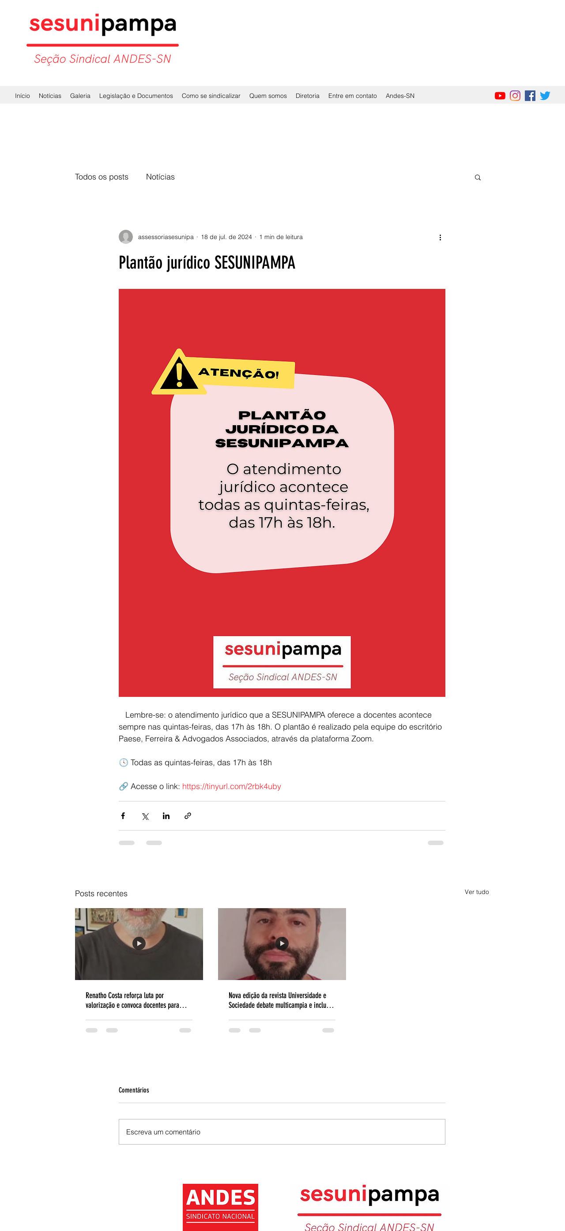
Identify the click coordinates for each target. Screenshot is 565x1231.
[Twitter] (545, 95)
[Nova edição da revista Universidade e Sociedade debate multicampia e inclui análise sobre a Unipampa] (282, 944)
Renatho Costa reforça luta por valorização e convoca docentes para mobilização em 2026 (132, 1000)
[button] (478, 176)
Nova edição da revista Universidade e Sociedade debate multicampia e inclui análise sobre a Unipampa (278, 1000)
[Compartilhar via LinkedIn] (166, 816)
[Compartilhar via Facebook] (123, 816)
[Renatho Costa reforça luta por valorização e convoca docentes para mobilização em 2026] (139, 944)
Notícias (160, 177)
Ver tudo (477, 892)
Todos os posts (101, 177)
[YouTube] (500, 95)
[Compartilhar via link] (188, 816)
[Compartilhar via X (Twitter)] (144, 816)
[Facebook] (530, 95)
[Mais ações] (440, 237)
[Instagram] (515, 95)
